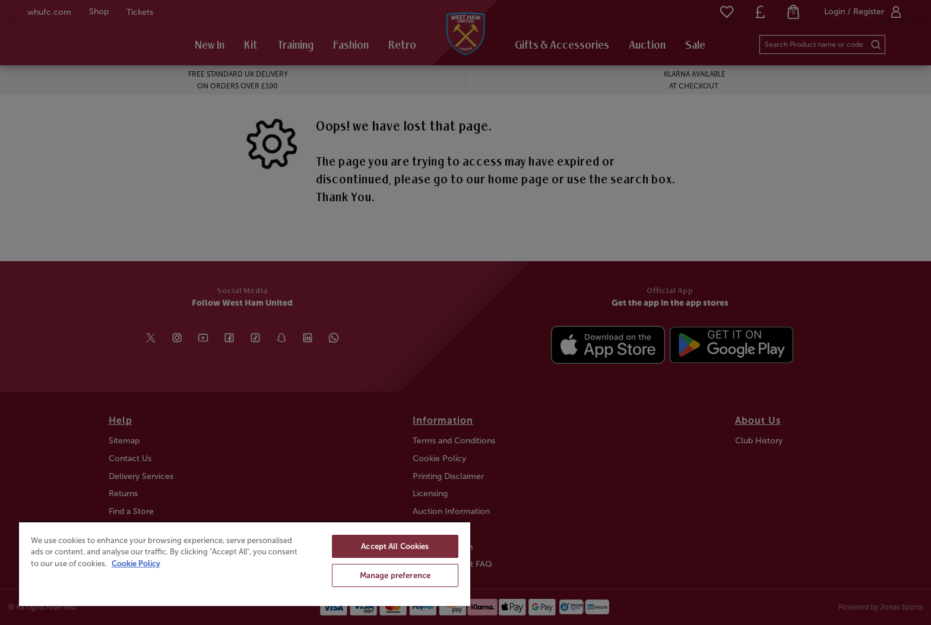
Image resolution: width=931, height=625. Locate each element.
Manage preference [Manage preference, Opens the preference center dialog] (395, 575)
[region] (244, 563)
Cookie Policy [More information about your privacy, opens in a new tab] (136, 563)
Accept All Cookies (395, 546)
